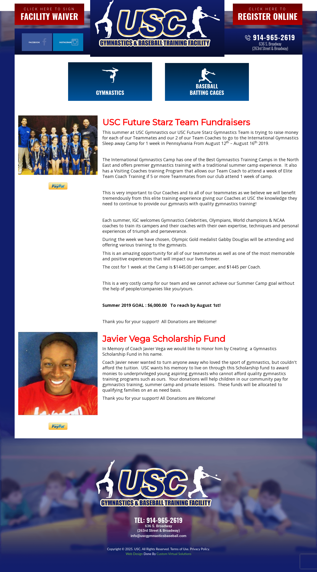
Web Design (135, 554)
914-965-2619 (274, 37)
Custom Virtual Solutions (174, 554)
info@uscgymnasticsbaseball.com (158, 536)
